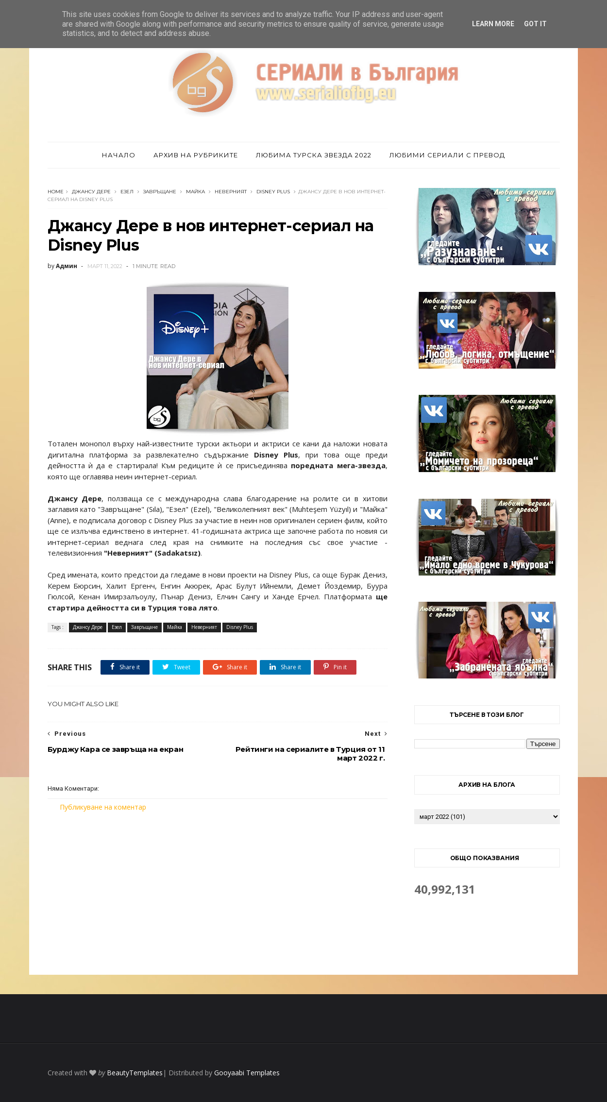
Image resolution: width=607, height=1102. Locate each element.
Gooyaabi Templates (247, 1072)
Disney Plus (273, 191)
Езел (127, 191)
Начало (118, 155)
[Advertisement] (218, 893)
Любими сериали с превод (447, 155)
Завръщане (159, 191)
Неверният (231, 191)
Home (56, 191)
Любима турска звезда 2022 (313, 155)
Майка (195, 191)
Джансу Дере (91, 191)
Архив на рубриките (195, 155)
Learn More (493, 24)
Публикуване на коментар (103, 807)
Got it (535, 24)
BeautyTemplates (135, 1072)
